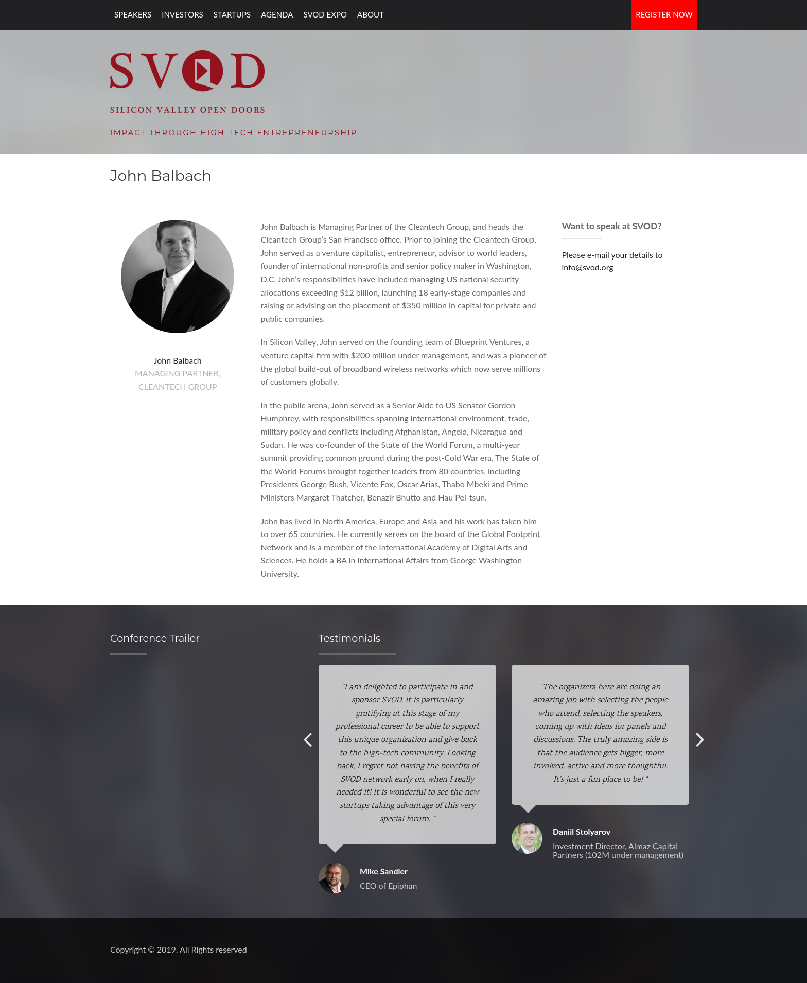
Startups (232, 14)
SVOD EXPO (325, 14)
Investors (182, 14)
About (370, 14)
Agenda (277, 14)
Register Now (664, 14)
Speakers (132, 14)
